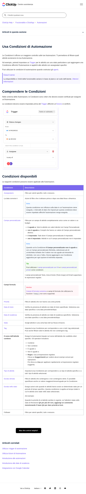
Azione (59, 104)
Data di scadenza (10, 315)
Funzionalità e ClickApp (24, 23)
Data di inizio (8, 307)
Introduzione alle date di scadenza (15, 463)
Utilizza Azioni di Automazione (14, 453)
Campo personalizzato (12, 220)
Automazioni (42, 23)
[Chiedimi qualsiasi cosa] (35, 15)
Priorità (6, 302)
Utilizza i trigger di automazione (14, 449)
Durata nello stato (10, 387)
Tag (5, 328)
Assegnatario (9, 193)
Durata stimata (9, 379)
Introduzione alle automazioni (13, 458)
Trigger (32, 62)
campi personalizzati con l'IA (48, 267)
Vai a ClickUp (25, 488)
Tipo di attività (9, 371)
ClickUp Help (7, 23)
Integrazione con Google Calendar (15, 468)
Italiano (38, 488)
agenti (55, 70)
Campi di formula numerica (36, 291)
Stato (6, 323)
